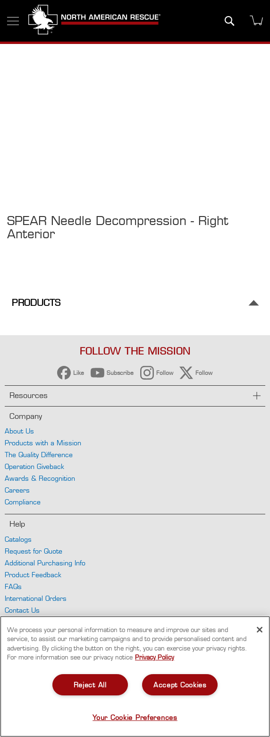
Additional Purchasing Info (45, 563)
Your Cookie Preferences (135, 717)
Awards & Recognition (40, 478)
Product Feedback (33, 575)
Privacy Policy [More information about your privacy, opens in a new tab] (154, 657)
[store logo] (94, 21)
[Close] (259, 629)
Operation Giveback (34, 466)
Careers (17, 490)
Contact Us (22, 610)
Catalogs (18, 539)
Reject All (90, 685)
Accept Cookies (180, 685)
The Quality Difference (39, 455)
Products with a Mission (43, 443)
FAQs (13, 586)
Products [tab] (36, 302)
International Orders (36, 598)
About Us (19, 431)
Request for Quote (33, 551)
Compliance (23, 502)
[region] (135, 676)
